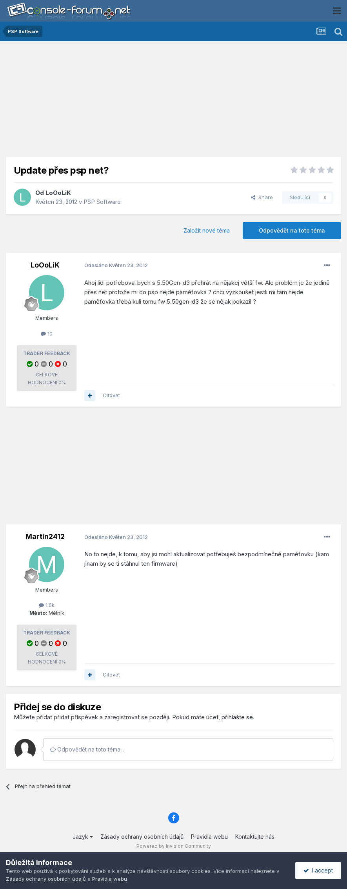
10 (47, 333)
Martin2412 (45, 536)
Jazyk (83, 836)
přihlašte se (237, 717)
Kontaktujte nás (254, 836)
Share (262, 197)
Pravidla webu (209, 836)
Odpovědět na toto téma (292, 230)
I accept (318, 870)
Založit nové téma (206, 230)
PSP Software (102, 201)
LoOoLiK (58, 192)
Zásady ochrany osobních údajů (141, 836)
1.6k (47, 605)
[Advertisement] (173, 102)
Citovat (111, 395)
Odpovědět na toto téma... (87, 749)
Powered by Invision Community (173, 846)
